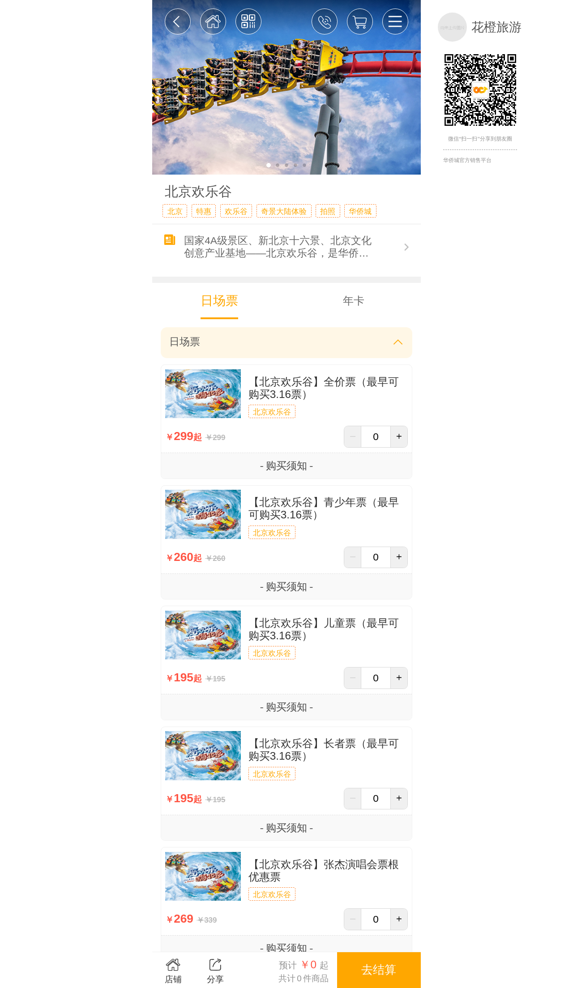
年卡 (353, 301)
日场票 (219, 301)
